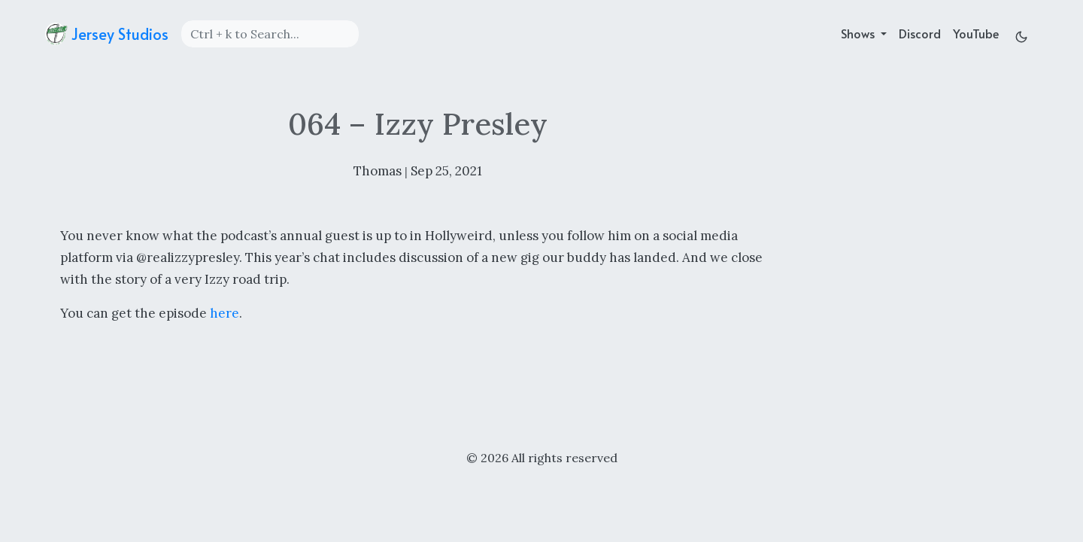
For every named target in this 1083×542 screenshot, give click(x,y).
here (224, 313)
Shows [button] (859, 33)
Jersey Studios (106, 34)
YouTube (976, 33)
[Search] (269, 34)
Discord (920, 33)
